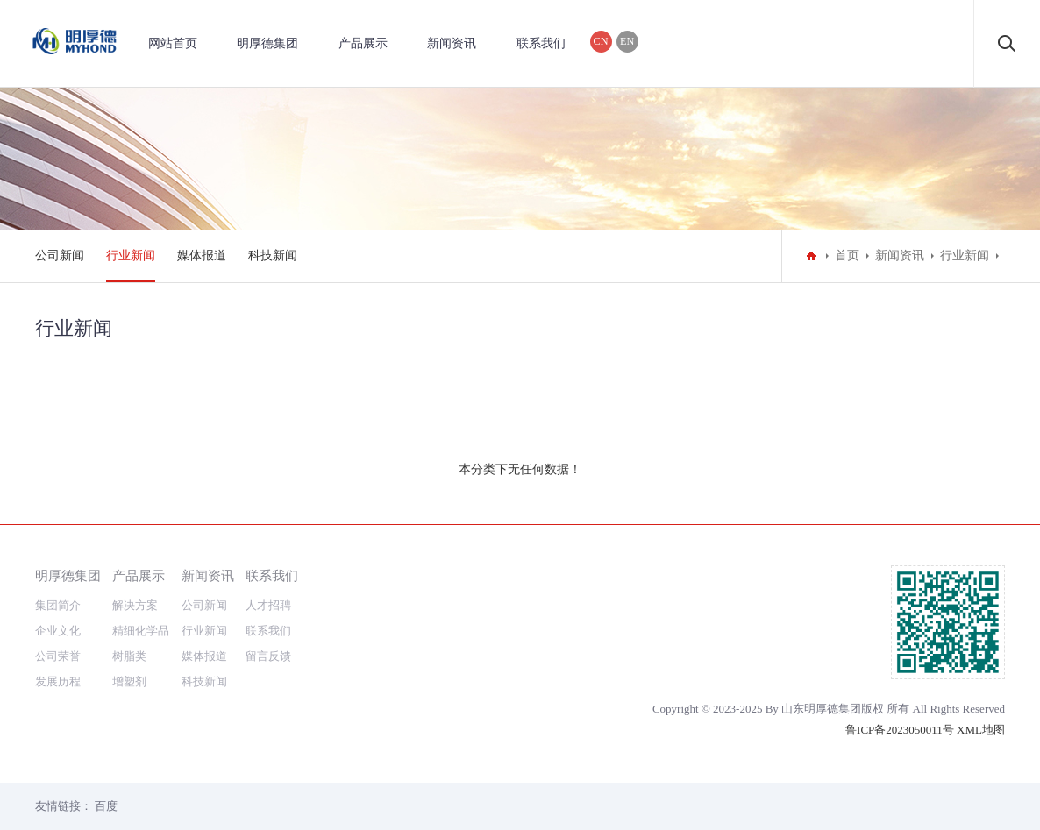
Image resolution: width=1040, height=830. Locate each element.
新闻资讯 (451, 43)
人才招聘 (268, 605)
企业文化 (58, 630)
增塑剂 (129, 681)
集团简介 (58, 605)
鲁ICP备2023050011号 (899, 729)
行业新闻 (130, 255)
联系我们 (541, 43)
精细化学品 (140, 630)
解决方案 (135, 605)
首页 (847, 255)
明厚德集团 (267, 43)
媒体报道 (201, 255)
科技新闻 (272, 255)
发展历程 (58, 681)
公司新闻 (59, 255)
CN (601, 41)
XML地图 (981, 729)
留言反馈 (268, 656)
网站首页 (172, 43)
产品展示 (363, 43)
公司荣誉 (58, 656)
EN (627, 41)
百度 (106, 805)
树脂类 (129, 656)
